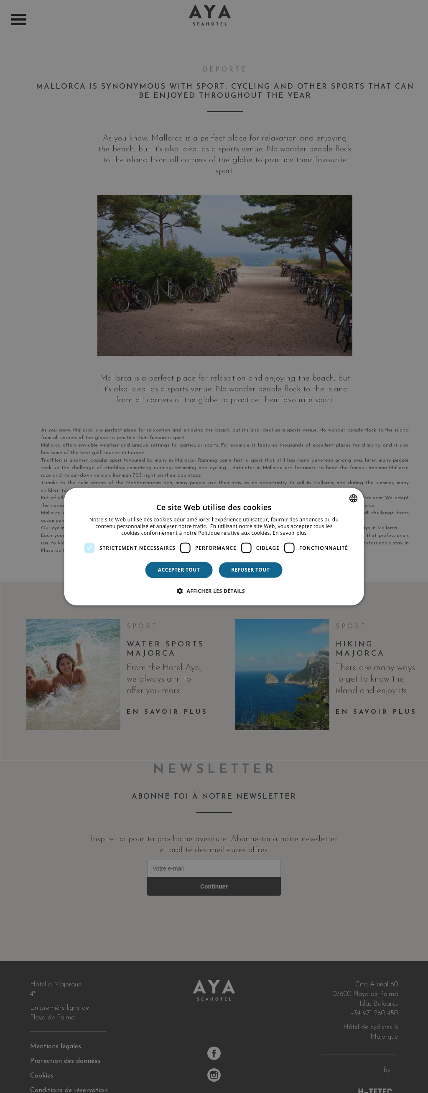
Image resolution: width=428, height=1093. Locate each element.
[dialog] (214, 546)
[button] (214, 590)
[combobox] (353, 498)
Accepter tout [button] (179, 569)
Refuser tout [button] (250, 569)
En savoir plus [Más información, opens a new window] (289, 532)
